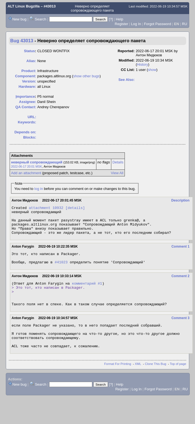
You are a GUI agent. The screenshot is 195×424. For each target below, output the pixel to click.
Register (121, 24)
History (142, 64)
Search (40, 19)
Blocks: (29, 137)
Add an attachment (26, 173)
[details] (75, 208)
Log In (136, 24)
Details (117, 162)
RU (184, 24)
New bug (19, 19)
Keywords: (27, 122)
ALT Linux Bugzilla (24, 6)
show (152, 70)
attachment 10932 (46, 208)
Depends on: (25, 132)
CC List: (128, 70)
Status (29, 51)
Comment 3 (180, 331)
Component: (25, 76)
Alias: (31, 61)
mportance (25, 96)
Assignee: (27, 102)
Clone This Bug (155, 382)
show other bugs (86, 76)
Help (119, 19)
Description (180, 200)
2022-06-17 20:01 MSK (26, 166)
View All (117, 173)
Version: (29, 81)
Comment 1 (180, 252)
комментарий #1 (87, 292)
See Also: (126, 80)
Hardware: (27, 86)
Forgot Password (157, 24)
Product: (28, 71)
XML (138, 382)
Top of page (178, 382)
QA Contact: (25, 107)
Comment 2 (180, 284)
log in (38, 189)
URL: (32, 117)
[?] (111, 19)
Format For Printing (117, 382)
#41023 (61, 270)
